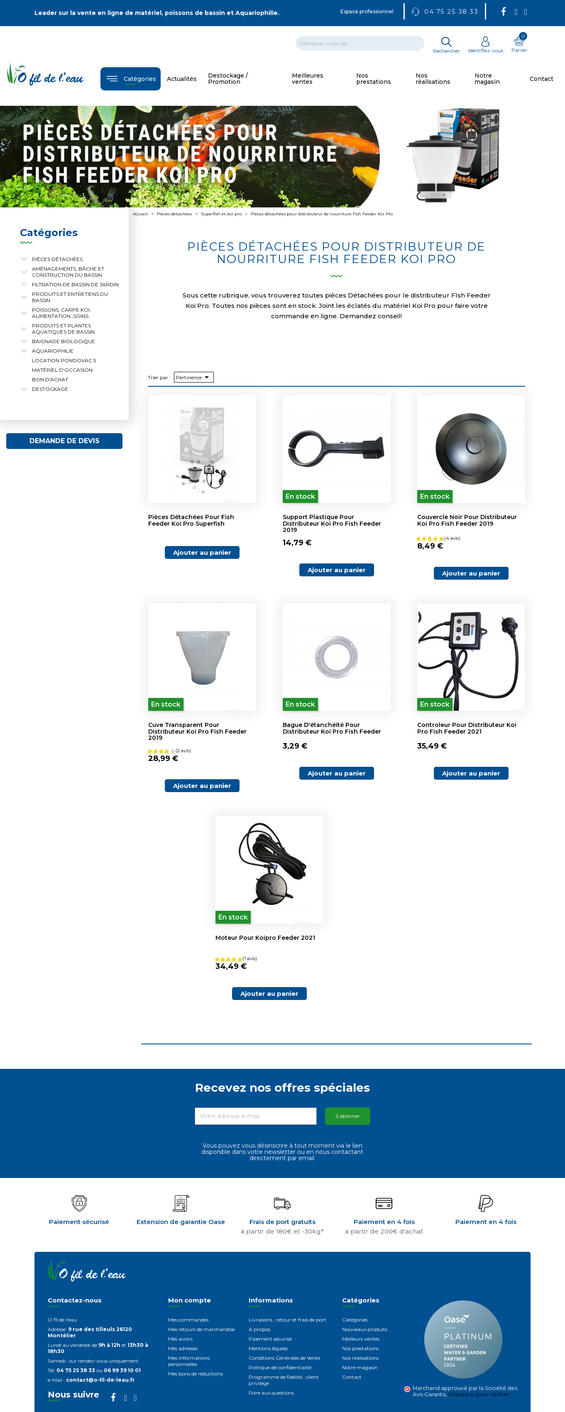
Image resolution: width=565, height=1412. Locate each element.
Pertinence (194, 377)
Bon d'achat (50, 379)
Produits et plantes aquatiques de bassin (63, 328)
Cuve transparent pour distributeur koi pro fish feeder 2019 (197, 731)
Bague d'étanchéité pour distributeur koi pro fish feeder (332, 728)
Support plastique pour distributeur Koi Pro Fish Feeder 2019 (332, 523)
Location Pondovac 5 (64, 360)
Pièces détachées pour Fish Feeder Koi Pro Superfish (191, 520)
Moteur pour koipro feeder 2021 (265, 937)
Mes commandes (188, 1320)
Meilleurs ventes (360, 1339)
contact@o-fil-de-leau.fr (100, 1380)
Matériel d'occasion (62, 370)
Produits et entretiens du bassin (70, 297)
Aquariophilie (52, 351)
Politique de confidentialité (280, 1367)
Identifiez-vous (485, 47)
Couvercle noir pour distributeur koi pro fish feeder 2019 (467, 520)
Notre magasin (360, 1367)
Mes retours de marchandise (201, 1329)
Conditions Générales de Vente (284, 1358)
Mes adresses (183, 1348)
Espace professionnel (367, 11)
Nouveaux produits (364, 1329)
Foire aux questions (271, 1393)
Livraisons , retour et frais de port (287, 1320)
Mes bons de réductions (195, 1374)
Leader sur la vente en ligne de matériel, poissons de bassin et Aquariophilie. (156, 13)
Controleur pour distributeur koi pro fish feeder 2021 (466, 728)
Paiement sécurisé (270, 1339)
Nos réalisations (360, 1358)
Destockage (50, 389)
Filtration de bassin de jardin (75, 284)
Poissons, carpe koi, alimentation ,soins (61, 313)
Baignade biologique (63, 341)
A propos (259, 1329)
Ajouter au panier (202, 552)
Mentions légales (268, 1348)
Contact (352, 1377)
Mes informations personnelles (189, 1361)
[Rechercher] (360, 43)
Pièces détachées (57, 259)
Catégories (354, 1320)
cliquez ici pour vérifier (478, 1394)
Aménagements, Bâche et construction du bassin (68, 272)
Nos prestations (360, 1348)
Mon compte (189, 1300)
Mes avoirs (180, 1339)
